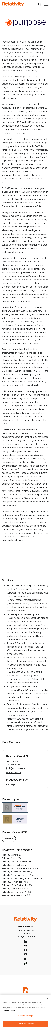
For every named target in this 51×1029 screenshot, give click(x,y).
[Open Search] (39, 4)
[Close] (48, 998)
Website (9, 838)
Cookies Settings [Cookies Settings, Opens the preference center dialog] (25, 1016)
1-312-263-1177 (25, 926)
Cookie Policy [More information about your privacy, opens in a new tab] (9, 1010)
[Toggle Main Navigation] (46, 4)
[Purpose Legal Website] (9, 838)
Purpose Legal (19, 45)
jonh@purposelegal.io (16, 768)
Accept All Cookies (25, 1024)
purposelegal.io (13, 772)
